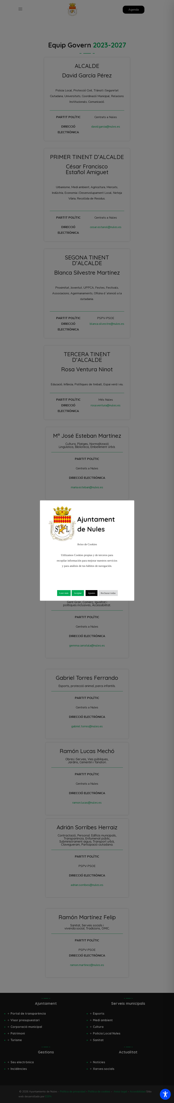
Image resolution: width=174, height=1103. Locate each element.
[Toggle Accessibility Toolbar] (165, 1094)
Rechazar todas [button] (108, 593)
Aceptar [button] (78, 593)
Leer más (63, 593)
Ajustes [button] (91, 593)
